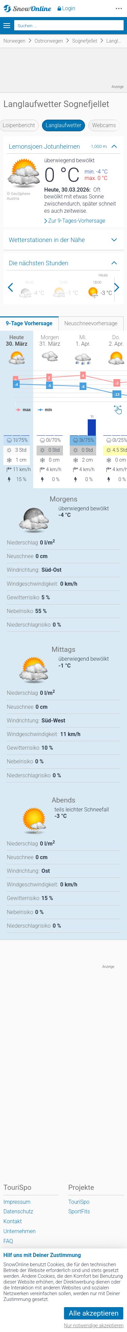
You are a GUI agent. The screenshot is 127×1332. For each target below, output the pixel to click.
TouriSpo (78, 1202)
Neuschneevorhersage (91, 323)
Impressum (16, 1202)
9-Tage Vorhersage (29, 323)
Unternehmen (19, 1231)
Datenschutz (18, 1211)
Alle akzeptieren (94, 1313)
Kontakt (12, 1221)
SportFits (79, 1211)
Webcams (104, 125)
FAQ (8, 1241)
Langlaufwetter (63, 125)
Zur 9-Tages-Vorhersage (76, 221)
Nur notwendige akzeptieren (94, 1326)
